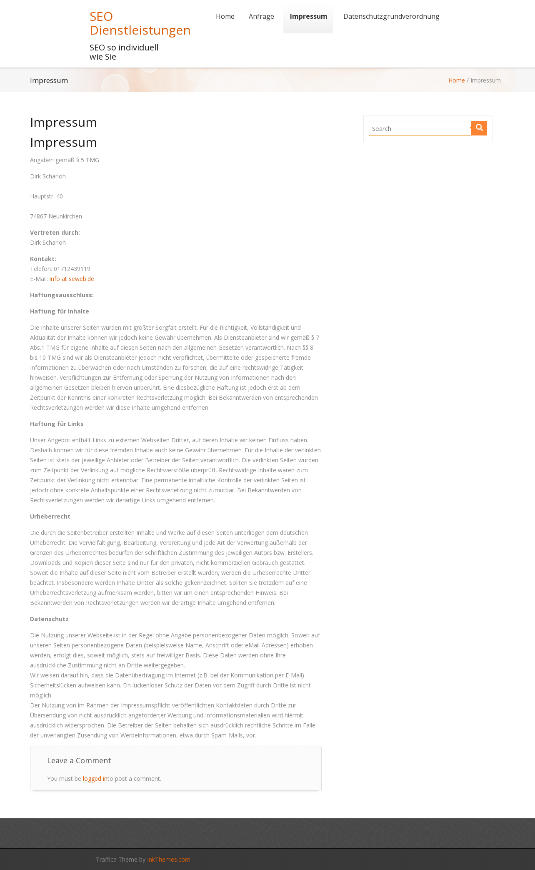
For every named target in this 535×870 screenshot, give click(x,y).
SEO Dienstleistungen (140, 23)
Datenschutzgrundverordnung (391, 16)
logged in (95, 778)
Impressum (309, 16)
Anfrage (261, 16)
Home (225, 16)
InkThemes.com (168, 859)
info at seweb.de (72, 279)
